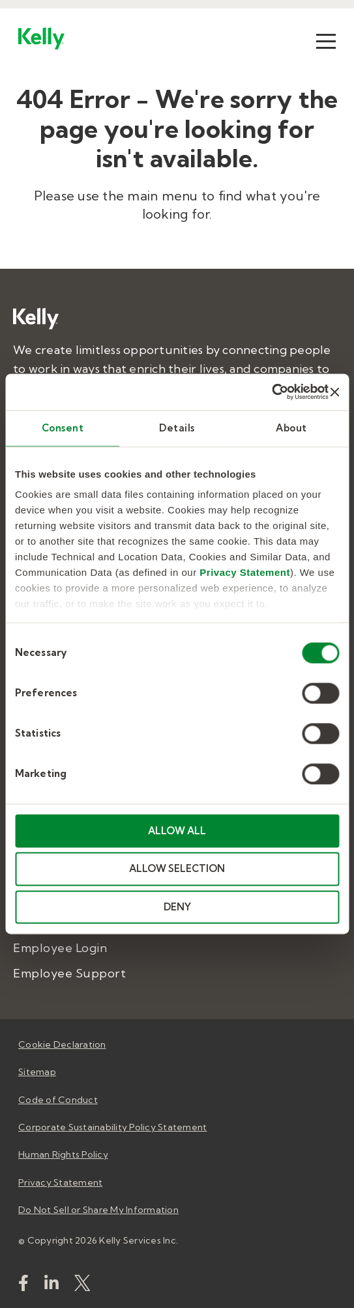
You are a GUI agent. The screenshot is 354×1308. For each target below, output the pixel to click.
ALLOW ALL (177, 830)
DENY (177, 907)
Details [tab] (177, 428)
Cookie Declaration (62, 1044)
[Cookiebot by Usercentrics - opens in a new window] (271, 391)
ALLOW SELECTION (177, 869)
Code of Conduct (58, 1100)
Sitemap (37, 1072)
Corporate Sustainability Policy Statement (112, 1127)
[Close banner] (334, 391)
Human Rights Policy (63, 1154)
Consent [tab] (63, 428)
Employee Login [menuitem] (60, 947)
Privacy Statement (244, 572)
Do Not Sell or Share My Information (98, 1210)
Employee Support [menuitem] (69, 973)
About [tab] (291, 428)
